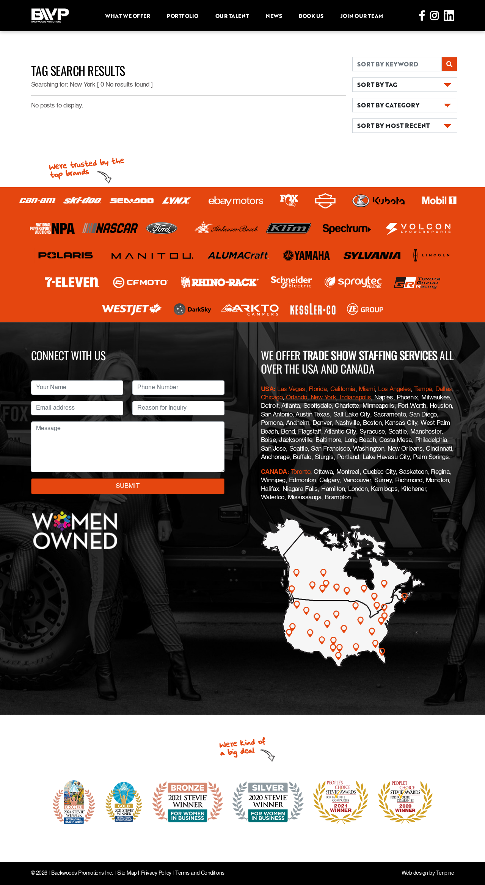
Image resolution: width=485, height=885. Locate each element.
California (342, 389)
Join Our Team (362, 15)
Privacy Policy (156, 873)
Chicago (272, 397)
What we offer (127, 15)
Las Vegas (291, 389)
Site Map (127, 873)
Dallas (443, 389)
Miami (367, 389)
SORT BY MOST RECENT (393, 125)
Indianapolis (355, 397)
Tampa (423, 389)
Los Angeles (394, 389)
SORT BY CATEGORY (388, 105)
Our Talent (232, 15)
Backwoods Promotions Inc (81, 873)
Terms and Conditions (199, 873)
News (274, 15)
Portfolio (182, 15)
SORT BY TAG (377, 84)
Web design (415, 873)
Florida (318, 389)
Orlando (296, 397)
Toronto (301, 472)
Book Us (311, 15)
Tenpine (445, 873)
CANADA (274, 472)
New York (323, 397)
